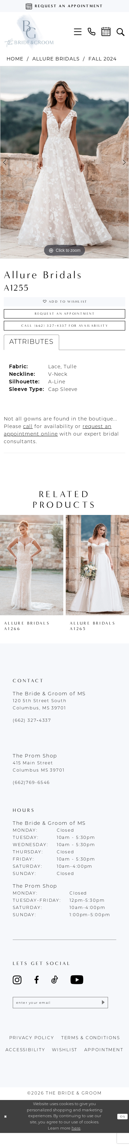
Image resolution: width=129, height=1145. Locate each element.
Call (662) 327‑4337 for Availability (68, 333)
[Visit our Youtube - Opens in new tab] (77, 988)
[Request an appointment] (64, 6)
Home (15, 59)
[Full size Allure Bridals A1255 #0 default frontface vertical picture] (64, 162)
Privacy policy (31, 1050)
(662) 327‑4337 (32, 730)
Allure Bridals (56, 59)
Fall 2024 (102, 59)
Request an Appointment (65, 318)
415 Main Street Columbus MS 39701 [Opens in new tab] (39, 776)
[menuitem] (78, 32)
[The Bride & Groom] (29, 31)
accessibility (25, 1062)
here (76, 1140)
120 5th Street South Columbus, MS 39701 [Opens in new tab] (39, 713)
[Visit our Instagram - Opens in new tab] (17, 988)
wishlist (64, 1062)
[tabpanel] (64, 162)
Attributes (31, 351)
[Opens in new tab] (28, 435)
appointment (103, 1062)
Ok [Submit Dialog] (121, 1128)
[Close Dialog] (6, 1128)
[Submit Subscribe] (101, 1013)
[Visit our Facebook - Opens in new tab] (36, 988)
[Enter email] (60, 1013)
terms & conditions (90, 1050)
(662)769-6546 (31, 792)
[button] (78, 32)
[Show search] (121, 31)
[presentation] (31, 574)
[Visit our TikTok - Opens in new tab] (54, 988)
